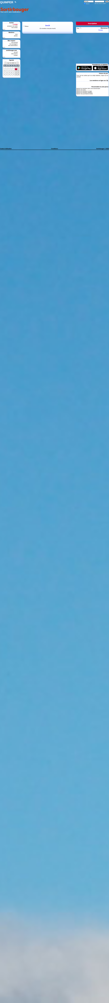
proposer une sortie (12, 26)
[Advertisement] (69, 11)
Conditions (54, 148)
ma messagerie (13, 44)
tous (16, 34)
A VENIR (15, 24)
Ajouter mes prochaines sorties (84, 93)
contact (16, 55)
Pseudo (100, 30)
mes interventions (13, 45)
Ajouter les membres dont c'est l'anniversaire (88, 88)
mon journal (14, 42)
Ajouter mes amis (81, 89)
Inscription (92, 23)
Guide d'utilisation (6, 148)
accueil (16, 52)
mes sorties (14, 27)
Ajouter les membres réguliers (84, 92)
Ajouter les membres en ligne (84, 91)
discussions (14, 53)
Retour (26, 26)
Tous (78, 28)
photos (16, 35)
